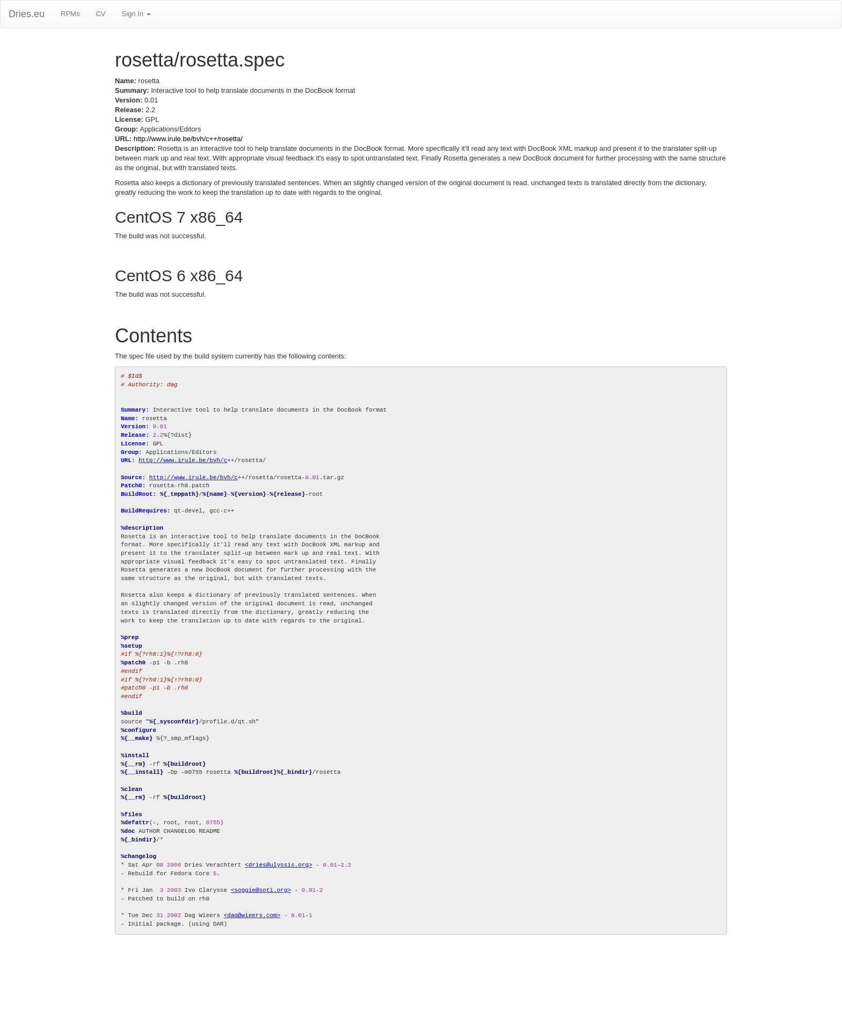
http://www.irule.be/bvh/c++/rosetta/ (188, 139)
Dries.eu (27, 14)
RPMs (70, 14)
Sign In (135, 14)
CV (100, 14)
